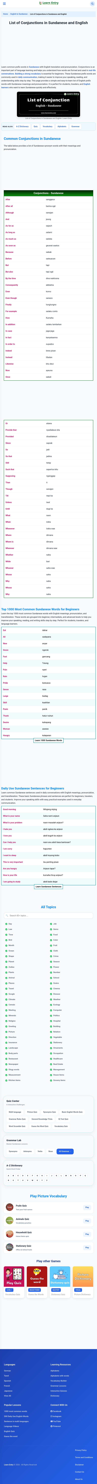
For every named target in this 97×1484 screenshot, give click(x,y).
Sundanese (34, 67)
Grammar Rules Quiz (17, 1119)
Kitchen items (14, 1080)
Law (10, 929)
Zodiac (11, 967)
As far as (10, 226)
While (8, 561)
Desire (6, 722)
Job (55, 924)
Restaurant (13, 1059)
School (56, 978)
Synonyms (13, 1151)
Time (11, 935)
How (8, 318)
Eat (4, 630)
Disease (56, 994)
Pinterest (56, 1426)
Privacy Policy (81, 1450)
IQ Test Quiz (63, 1119)
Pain (5, 669)
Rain (5, 676)
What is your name (11, 816)
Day (10, 924)
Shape (11, 956)
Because (9, 252)
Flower (56, 967)
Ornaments (58, 1048)
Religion (12, 1021)
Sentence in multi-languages (16, 1421)
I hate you (7, 829)
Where (8, 535)
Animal (12, 978)
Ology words (14, 1069)
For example (11, 311)
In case (9, 331)
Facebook (56, 1411)
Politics (56, 1015)
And (7, 219)
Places (11, 983)
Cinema (56, 988)
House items (58, 1075)
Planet (11, 961)
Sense (6, 689)
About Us (78, 1479)
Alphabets (62, 126)
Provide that (11, 430)
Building (56, 1026)
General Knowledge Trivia (42, 1119)
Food (55, 935)
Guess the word (10, 1436)
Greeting (12, 1026)
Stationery (57, 1042)
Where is (9, 542)
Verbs (40, 1151)
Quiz (36, 126)
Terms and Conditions (84, 1457)
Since (8, 443)
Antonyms (27, 1151)
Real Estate (58, 1064)
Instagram (56, 1416)
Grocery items (59, 1080)
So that (9, 456)
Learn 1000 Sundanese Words (48, 740)
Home (5, 14)
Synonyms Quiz (49, 1112)
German (7, 1371)
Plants (11, 972)
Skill (5, 702)
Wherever (10, 548)
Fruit (55, 945)
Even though (11, 298)
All (4, 637)
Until (8, 509)
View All (7, 1396)
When (8, 522)
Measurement (14, 1075)
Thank (6, 716)
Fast (5, 656)
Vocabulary (47, 126)
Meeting (12, 1010)
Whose (9, 574)
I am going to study (11, 881)
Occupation (58, 1053)
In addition (10, 324)
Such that (10, 469)
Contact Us (79, 1472)
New (5, 643)
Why (7, 581)
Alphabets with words (60, 1376)
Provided (10, 436)
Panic (5, 709)
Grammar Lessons (58, 1386)
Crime (55, 956)
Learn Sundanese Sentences (48, 886)
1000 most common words (15, 1411)
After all (9, 206)
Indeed (9, 351)
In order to (10, 344)
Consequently (12, 285)
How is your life (10, 875)
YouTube (56, 1421)
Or (7, 423)
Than (8, 482)
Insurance (13, 1042)
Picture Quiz (32, 1112)
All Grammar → (65, 1151)
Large (5, 696)
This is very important (13, 862)
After (8, 199)
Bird (10, 940)
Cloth (55, 951)
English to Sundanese (19, 14)
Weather (56, 999)
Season (56, 961)
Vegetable (57, 1037)
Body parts (13, 1053)
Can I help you (9, 842)
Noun (50, 1151)
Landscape (13, 1048)
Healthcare (58, 1059)
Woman (6, 729)
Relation (56, 1032)
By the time (11, 278)
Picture (12, 1032)
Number (56, 972)
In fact (8, 337)
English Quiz (9, 1431)
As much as (11, 239)
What (8, 515)
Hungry (6, 735)
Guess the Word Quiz (39, 1126)
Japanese (8, 1391)
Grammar (75, 126)
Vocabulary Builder (59, 1381)
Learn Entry (8, 1465)
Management (59, 1069)
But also (9, 272)
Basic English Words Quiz (72, 1112)
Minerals (12, 1015)
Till (7, 496)
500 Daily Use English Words (16, 1416)
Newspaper (13, 1064)
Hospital (56, 1021)
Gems (55, 929)
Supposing (10, 476)
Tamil (6, 1376)
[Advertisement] (48, 45)
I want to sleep (9, 855)
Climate (12, 999)
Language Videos (11, 1426)
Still (7, 463)
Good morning (9, 809)
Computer (57, 1010)
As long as (10, 232)
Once (8, 377)
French (7, 1386)
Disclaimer (79, 1465)
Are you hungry (10, 868)
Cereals (12, 1005)
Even (8, 291)
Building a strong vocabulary (28, 74)
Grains (56, 983)
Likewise (10, 364)
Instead (9, 357)
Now (8, 370)
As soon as (11, 245)
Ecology (56, 1005)
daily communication (27, 77)
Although (10, 212)
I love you (7, 836)
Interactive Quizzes (59, 1391)
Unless (9, 502)
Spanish (7, 1381)
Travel (11, 988)
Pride (5, 683)
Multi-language (15, 1112)
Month (11, 945)
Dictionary (55, 1396)
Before (9, 258)
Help (5, 663)
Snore (5, 650)
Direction (12, 1037)
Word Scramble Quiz (17, 1126)
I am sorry (7, 849)
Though (9, 489)
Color (55, 940)
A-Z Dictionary (22, 126)
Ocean (11, 951)
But (7, 265)
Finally (8, 304)
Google (12, 994)
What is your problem (12, 822)
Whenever (10, 528)
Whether (9, 555)
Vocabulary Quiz (61, 1126)
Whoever (10, 568)
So (7, 449)
